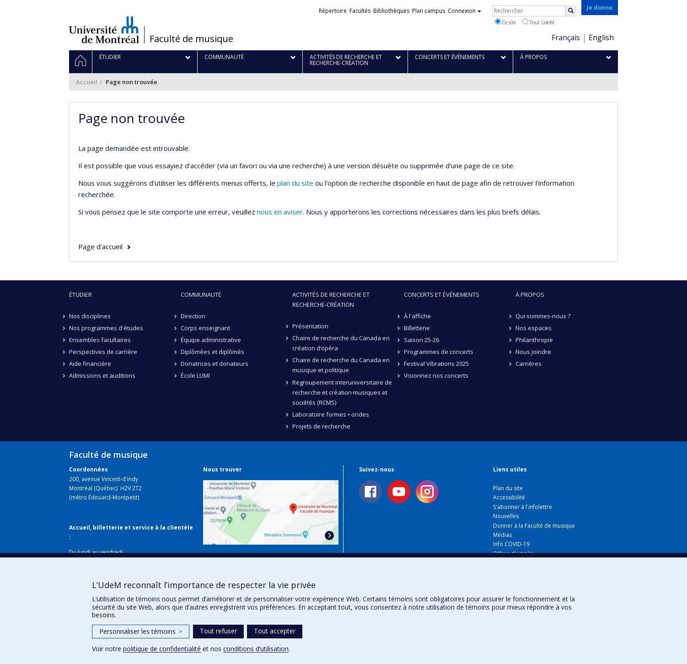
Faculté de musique (191, 38)
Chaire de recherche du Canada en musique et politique (341, 365)
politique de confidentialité (162, 648)
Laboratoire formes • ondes (330, 414)
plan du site (295, 182)
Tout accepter (274, 631)
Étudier (80, 294)
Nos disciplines (90, 316)
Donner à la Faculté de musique (534, 526)
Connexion (464, 11)
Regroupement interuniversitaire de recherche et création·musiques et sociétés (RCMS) (342, 392)
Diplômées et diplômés (212, 352)
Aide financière (90, 363)
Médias (502, 535)
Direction (193, 316)
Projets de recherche (321, 426)
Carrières (528, 363)
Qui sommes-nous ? (542, 316)
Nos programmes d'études (106, 328)
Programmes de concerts (438, 352)
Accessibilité (509, 497)
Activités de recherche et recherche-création (331, 299)
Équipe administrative (211, 340)
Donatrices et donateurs (214, 363)
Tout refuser (218, 631)
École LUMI (195, 375)
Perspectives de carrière (103, 352)
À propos (529, 294)
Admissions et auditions (102, 375)
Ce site (505, 22)
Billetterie (417, 328)
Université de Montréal (104, 29)
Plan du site (508, 488)
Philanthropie (534, 340)
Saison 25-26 (421, 340)
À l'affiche (417, 316)
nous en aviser (280, 211)
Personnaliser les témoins (140, 631)
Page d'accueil (100, 246)
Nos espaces (533, 328)
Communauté (201, 294)
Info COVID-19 (511, 544)
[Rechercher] (570, 10)
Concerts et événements (441, 294)
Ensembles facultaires (100, 340)
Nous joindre (533, 352)
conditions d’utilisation (256, 648)
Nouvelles (506, 516)
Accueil (86, 82)
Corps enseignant (205, 328)
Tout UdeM (538, 22)
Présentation (310, 326)
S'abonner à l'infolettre (522, 507)
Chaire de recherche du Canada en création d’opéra (341, 343)
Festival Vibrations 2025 (436, 363)
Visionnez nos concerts (436, 375)
